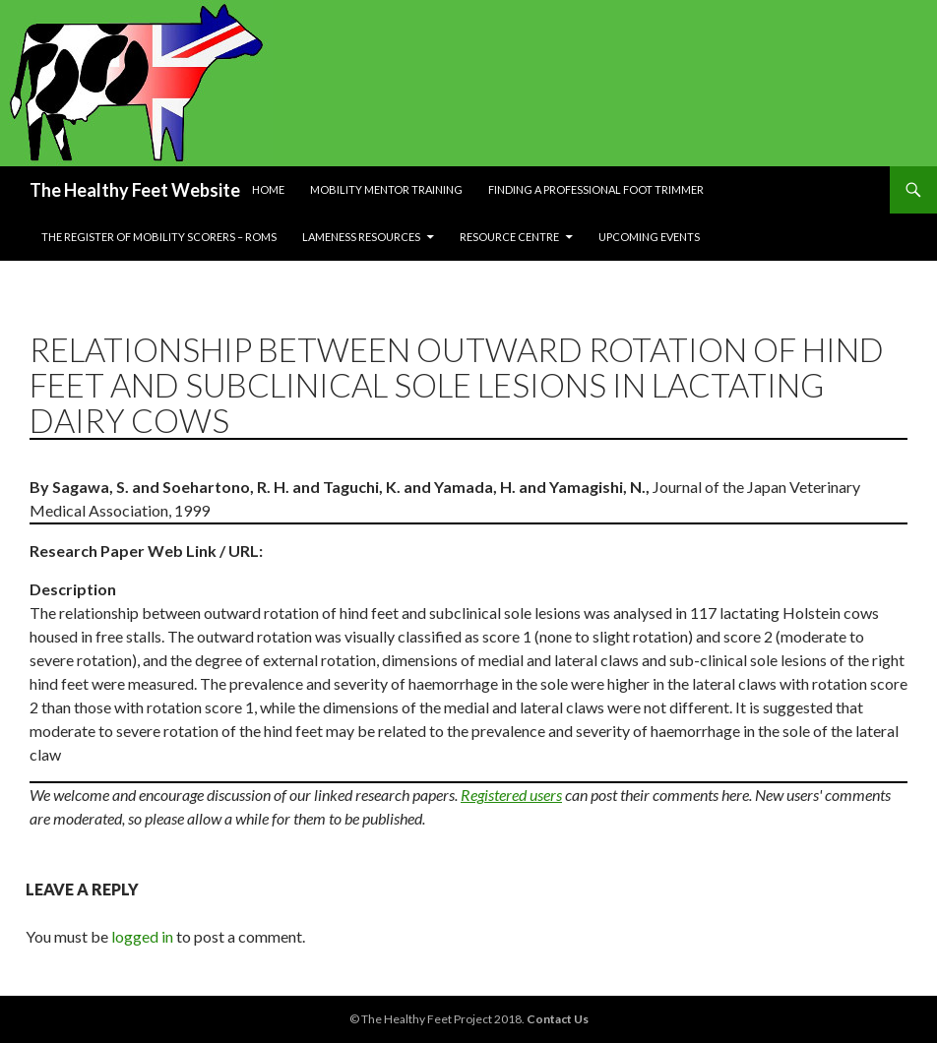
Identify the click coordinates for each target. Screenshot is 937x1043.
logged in (142, 936)
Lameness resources (361, 236)
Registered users (511, 794)
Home (268, 189)
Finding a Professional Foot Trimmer (596, 189)
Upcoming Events (649, 236)
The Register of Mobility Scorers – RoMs (159, 236)
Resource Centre (509, 236)
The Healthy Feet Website (135, 190)
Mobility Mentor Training (386, 189)
